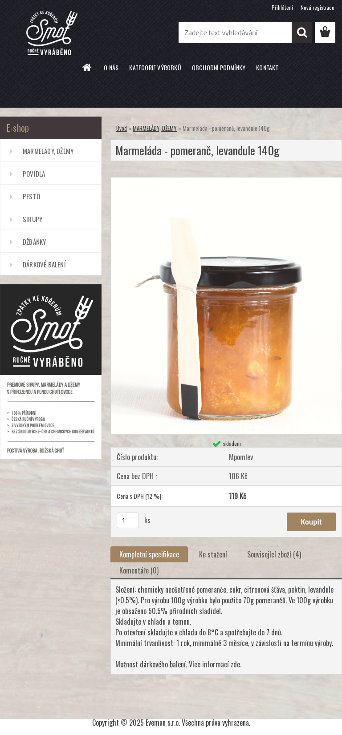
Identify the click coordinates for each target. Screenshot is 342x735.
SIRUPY (32, 219)
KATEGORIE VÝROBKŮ (155, 67)
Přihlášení (282, 7)
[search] (302, 32)
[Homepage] (87, 67)
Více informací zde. (215, 664)
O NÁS (111, 67)
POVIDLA (34, 173)
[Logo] (61, 33)
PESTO (31, 196)
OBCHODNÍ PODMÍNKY (218, 67)
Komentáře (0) (139, 570)
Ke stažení (213, 554)
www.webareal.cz (196, 706)
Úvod (121, 128)
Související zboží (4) (274, 554)
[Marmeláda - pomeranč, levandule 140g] (226, 181)
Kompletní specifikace (149, 554)
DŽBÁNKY (34, 241)
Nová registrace (317, 7)
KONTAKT (267, 67)
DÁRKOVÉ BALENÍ (44, 264)
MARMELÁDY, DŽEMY (48, 151)
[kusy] (128, 520)
